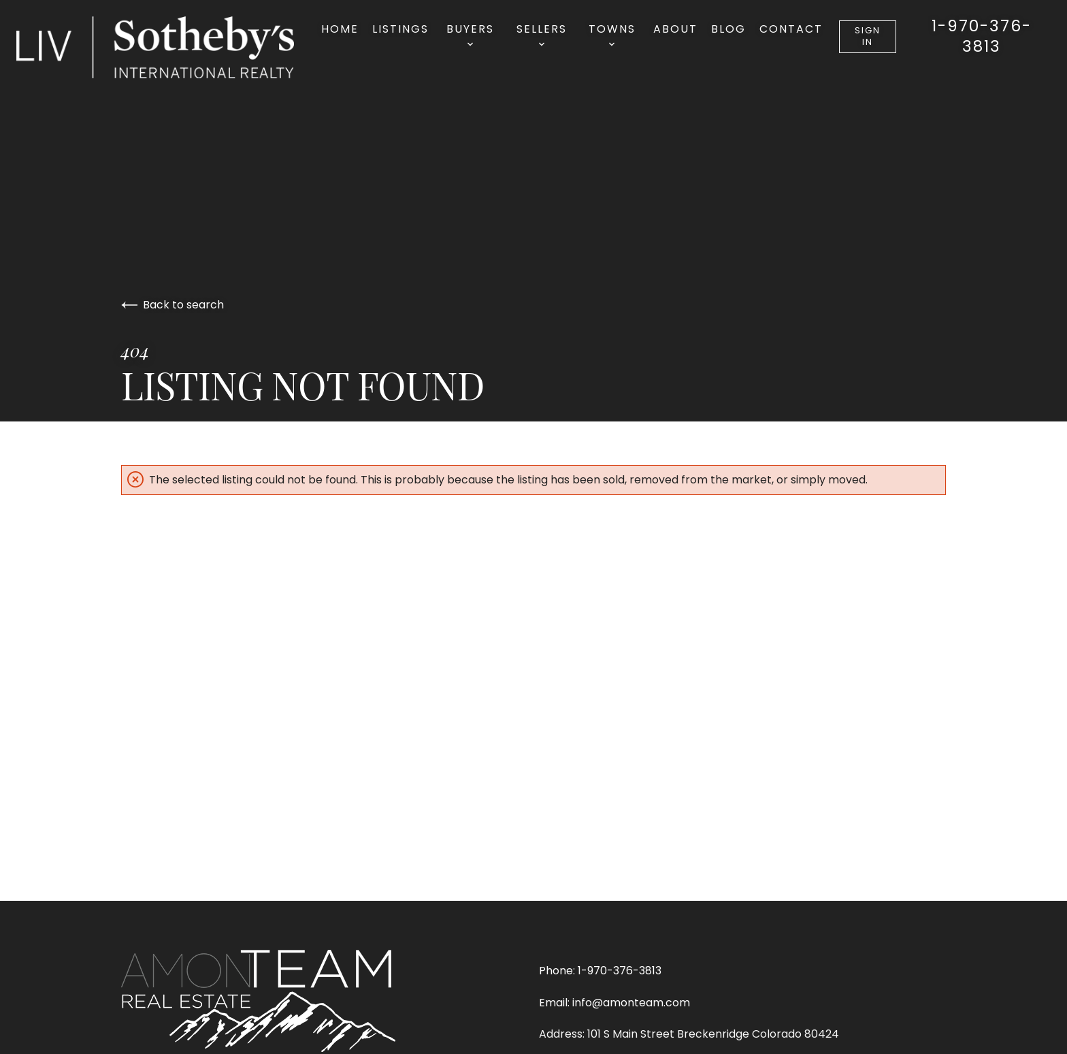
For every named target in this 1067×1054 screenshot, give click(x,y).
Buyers (470, 33)
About (675, 29)
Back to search (172, 305)
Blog (728, 29)
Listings (400, 29)
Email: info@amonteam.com (614, 1002)
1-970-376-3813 (982, 36)
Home (340, 29)
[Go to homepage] (168, 47)
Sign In (868, 36)
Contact (791, 29)
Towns (612, 33)
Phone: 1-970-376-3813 (600, 970)
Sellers (541, 33)
